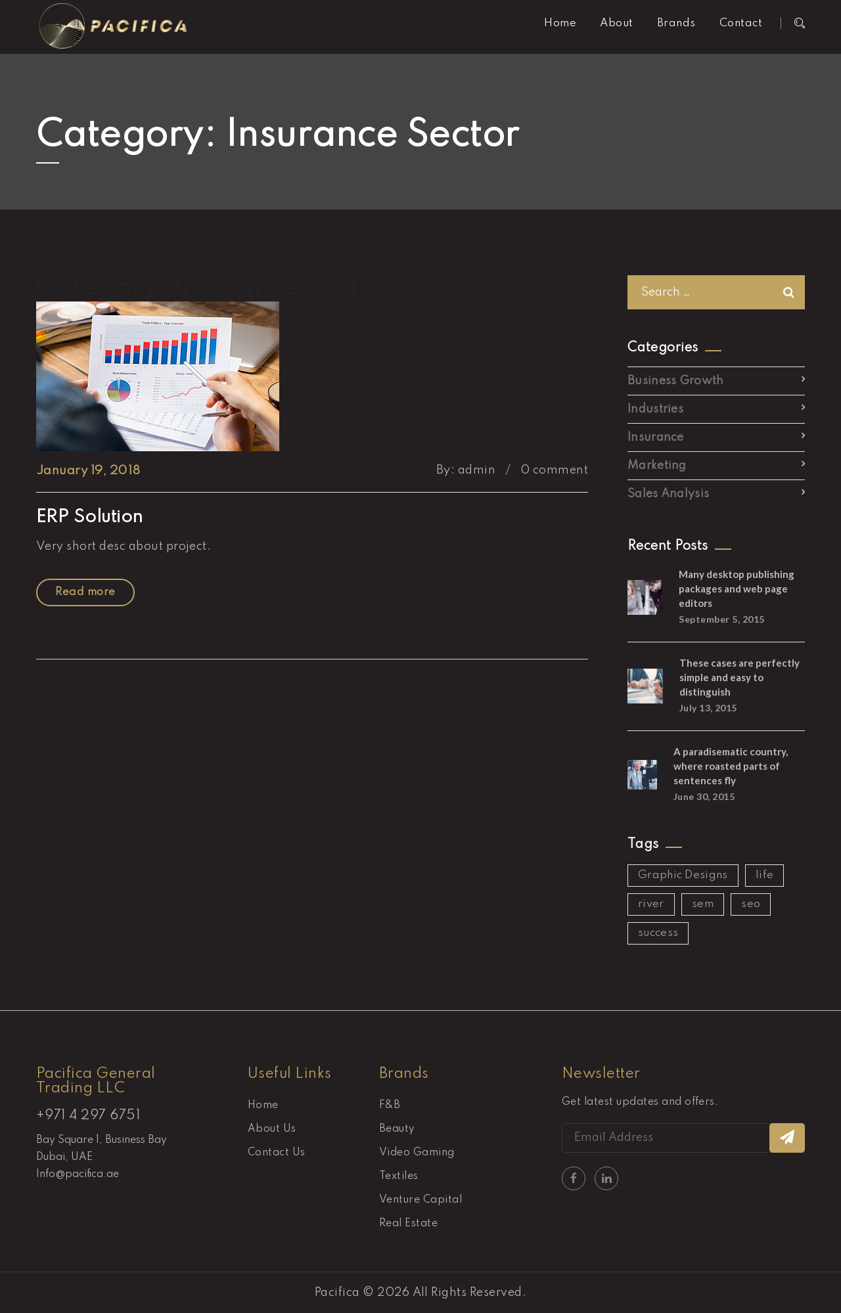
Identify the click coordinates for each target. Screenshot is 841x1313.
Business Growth (675, 381)
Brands (676, 23)
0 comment (554, 470)
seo (750, 904)
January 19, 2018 (88, 470)
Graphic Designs (683, 875)
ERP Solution (89, 517)
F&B (389, 1105)
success (658, 933)
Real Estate (408, 1223)
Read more (85, 592)
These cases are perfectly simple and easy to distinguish (739, 677)
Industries (655, 409)
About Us (272, 1129)
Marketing (657, 466)
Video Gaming (417, 1152)
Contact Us (277, 1152)
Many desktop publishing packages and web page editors (736, 588)
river (651, 904)
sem (703, 904)
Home (560, 23)
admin (476, 470)
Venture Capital (420, 1200)
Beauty (397, 1129)
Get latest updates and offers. (640, 1102)
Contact (740, 23)
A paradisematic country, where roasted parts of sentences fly (730, 766)
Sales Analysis (668, 494)
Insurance (655, 437)
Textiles (399, 1176)
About (616, 23)
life (764, 875)
